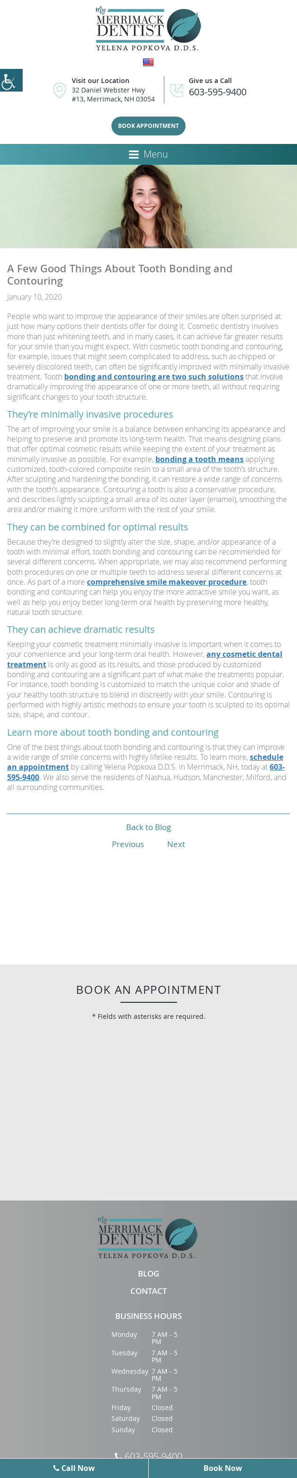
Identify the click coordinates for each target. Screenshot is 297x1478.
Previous (128, 844)
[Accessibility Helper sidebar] (11, 80)
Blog (148, 1273)
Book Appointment (148, 126)
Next (176, 844)
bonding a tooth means (199, 459)
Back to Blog (148, 827)
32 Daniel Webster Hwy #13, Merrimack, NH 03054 (113, 94)
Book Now (223, 1468)
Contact (148, 1291)
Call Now (74, 1468)
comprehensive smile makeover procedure (166, 582)
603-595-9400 (217, 91)
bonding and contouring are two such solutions (154, 376)
